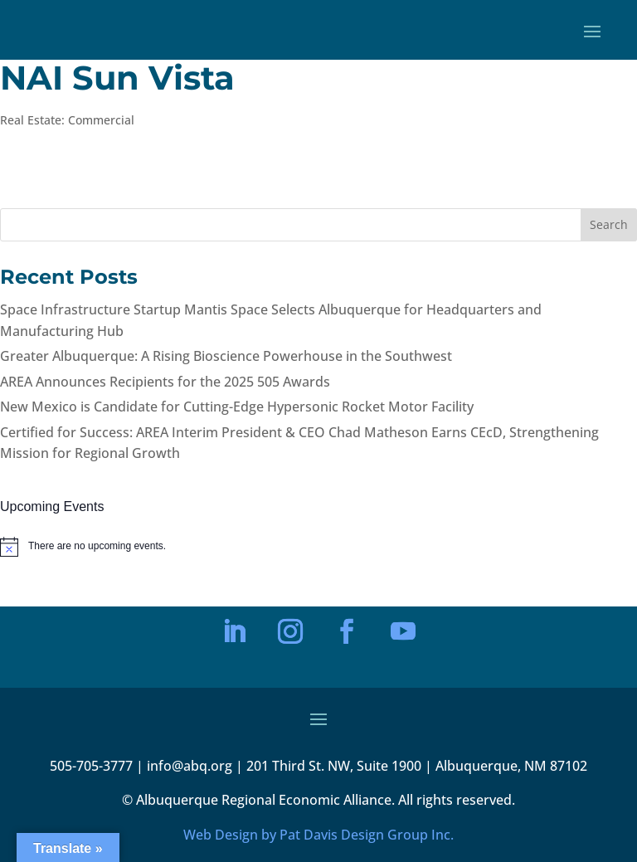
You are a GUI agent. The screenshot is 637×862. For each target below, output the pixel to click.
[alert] (318, 547)
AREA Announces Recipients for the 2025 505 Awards (165, 382)
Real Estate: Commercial (67, 120)
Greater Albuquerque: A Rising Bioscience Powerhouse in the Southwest (226, 356)
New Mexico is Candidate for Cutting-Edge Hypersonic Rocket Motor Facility (237, 406)
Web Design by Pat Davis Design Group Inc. (318, 834)
